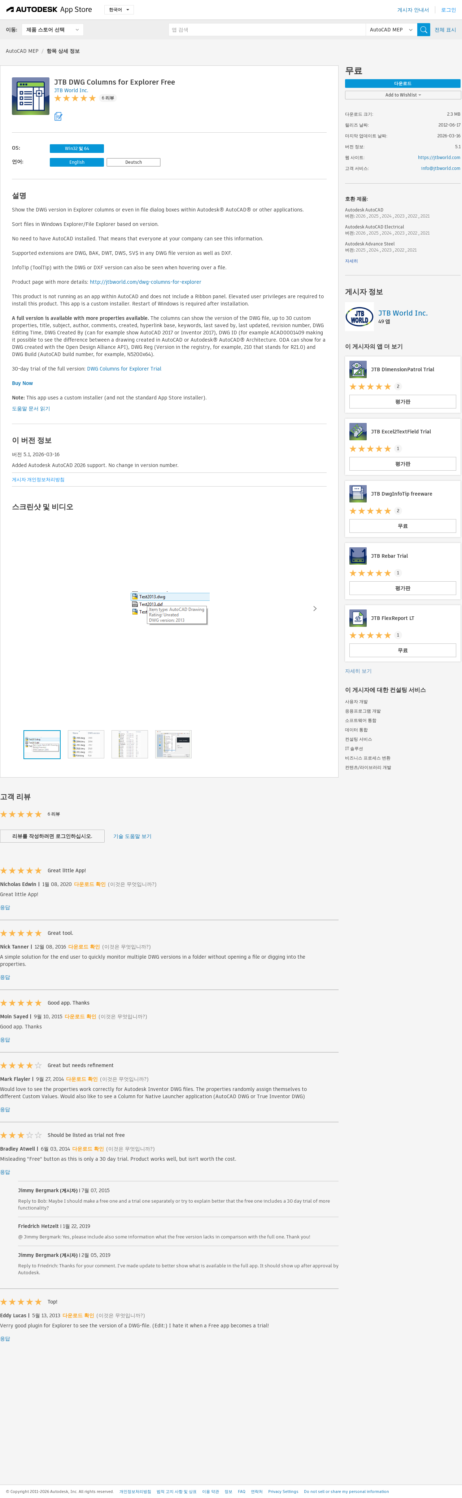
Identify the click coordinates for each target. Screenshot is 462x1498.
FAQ (241, 1491)
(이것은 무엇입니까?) (132, 884)
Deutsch (133, 162)
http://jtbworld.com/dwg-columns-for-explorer (145, 282)
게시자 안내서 (413, 9)
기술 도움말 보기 (132, 836)
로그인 (448, 9)
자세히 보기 (358, 671)
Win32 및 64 (77, 148)
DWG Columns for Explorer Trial (124, 368)
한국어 (119, 10)
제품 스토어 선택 (45, 29)
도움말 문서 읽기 (31, 408)
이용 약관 (210, 1491)
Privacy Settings (283, 1491)
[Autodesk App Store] (49, 9)
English (76, 162)
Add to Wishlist (403, 95)
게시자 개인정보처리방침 (38, 479)
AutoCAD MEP (22, 51)
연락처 (257, 1491)
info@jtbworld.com (441, 168)
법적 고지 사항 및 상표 (177, 1491)
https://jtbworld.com (439, 157)
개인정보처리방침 (135, 1491)
